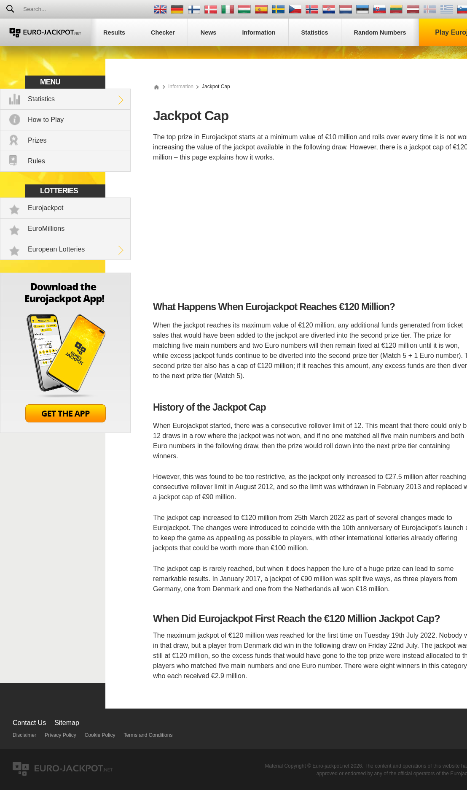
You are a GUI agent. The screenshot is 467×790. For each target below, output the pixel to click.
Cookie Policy (100, 735)
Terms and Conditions (147, 735)
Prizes (37, 140)
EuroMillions (46, 228)
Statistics (41, 99)
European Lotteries (56, 249)
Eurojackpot (46, 207)
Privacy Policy (60, 735)
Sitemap (66, 722)
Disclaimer (24, 735)
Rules (36, 161)
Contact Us (29, 722)
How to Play (46, 119)
